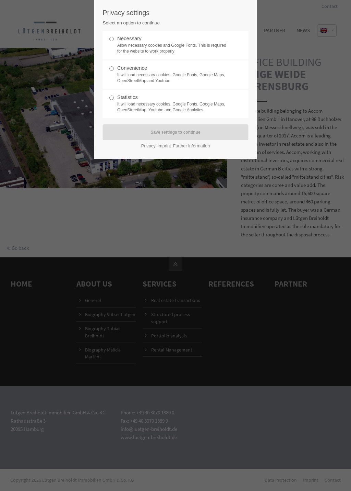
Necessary (172, 44)
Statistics (172, 103)
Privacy (148, 145)
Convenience (172, 74)
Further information (191, 145)
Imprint (164, 145)
